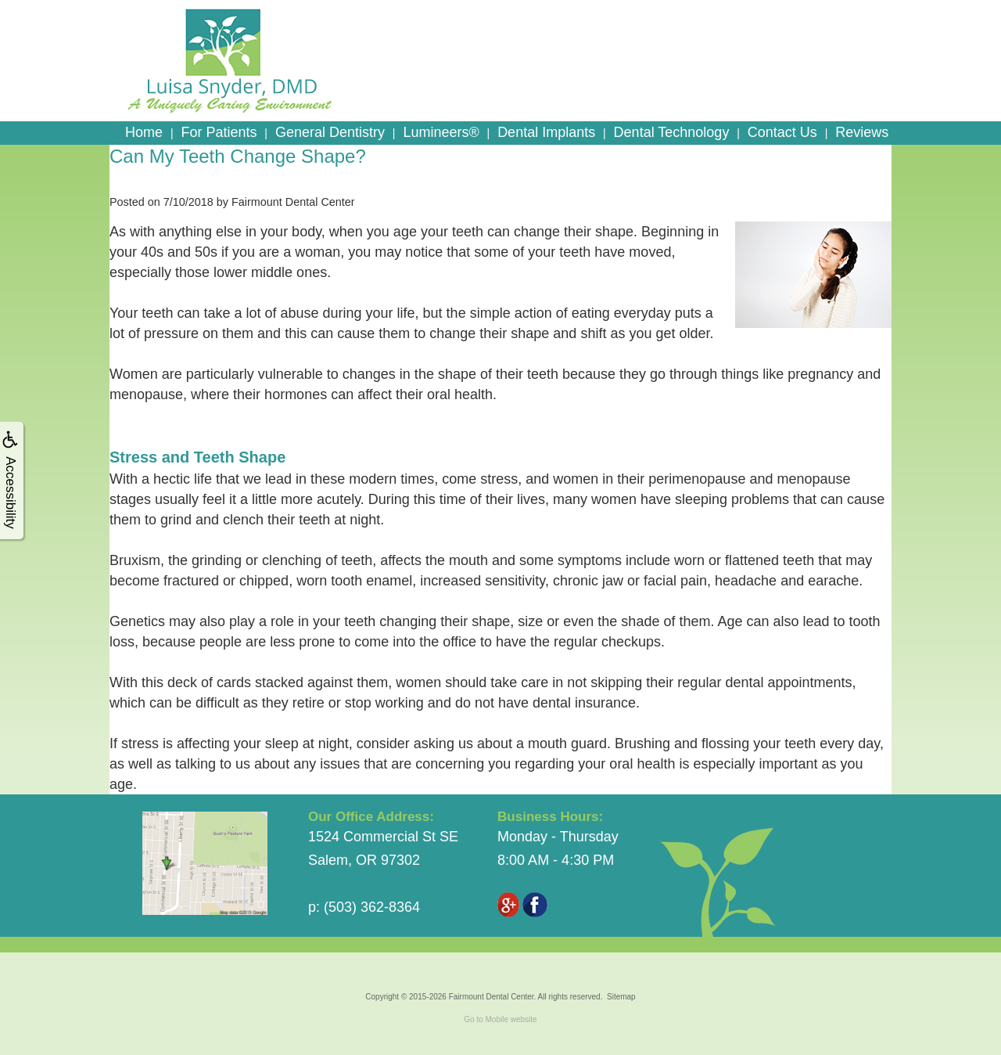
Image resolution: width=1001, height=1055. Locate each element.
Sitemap (621, 996)
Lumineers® (441, 132)
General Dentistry (330, 132)
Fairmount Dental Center (491, 996)
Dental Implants (546, 132)
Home (144, 132)
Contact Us (782, 132)
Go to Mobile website (500, 1019)
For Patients (219, 132)
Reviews (861, 132)
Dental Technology (672, 132)
